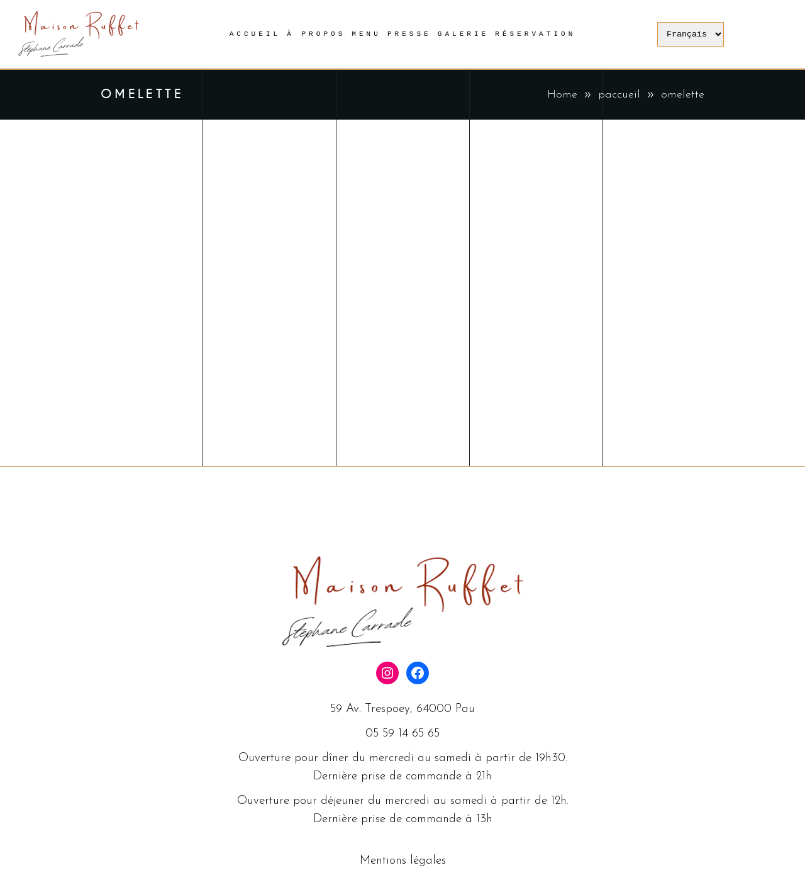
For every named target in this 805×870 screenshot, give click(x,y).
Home (562, 95)
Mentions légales (403, 861)
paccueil (619, 95)
